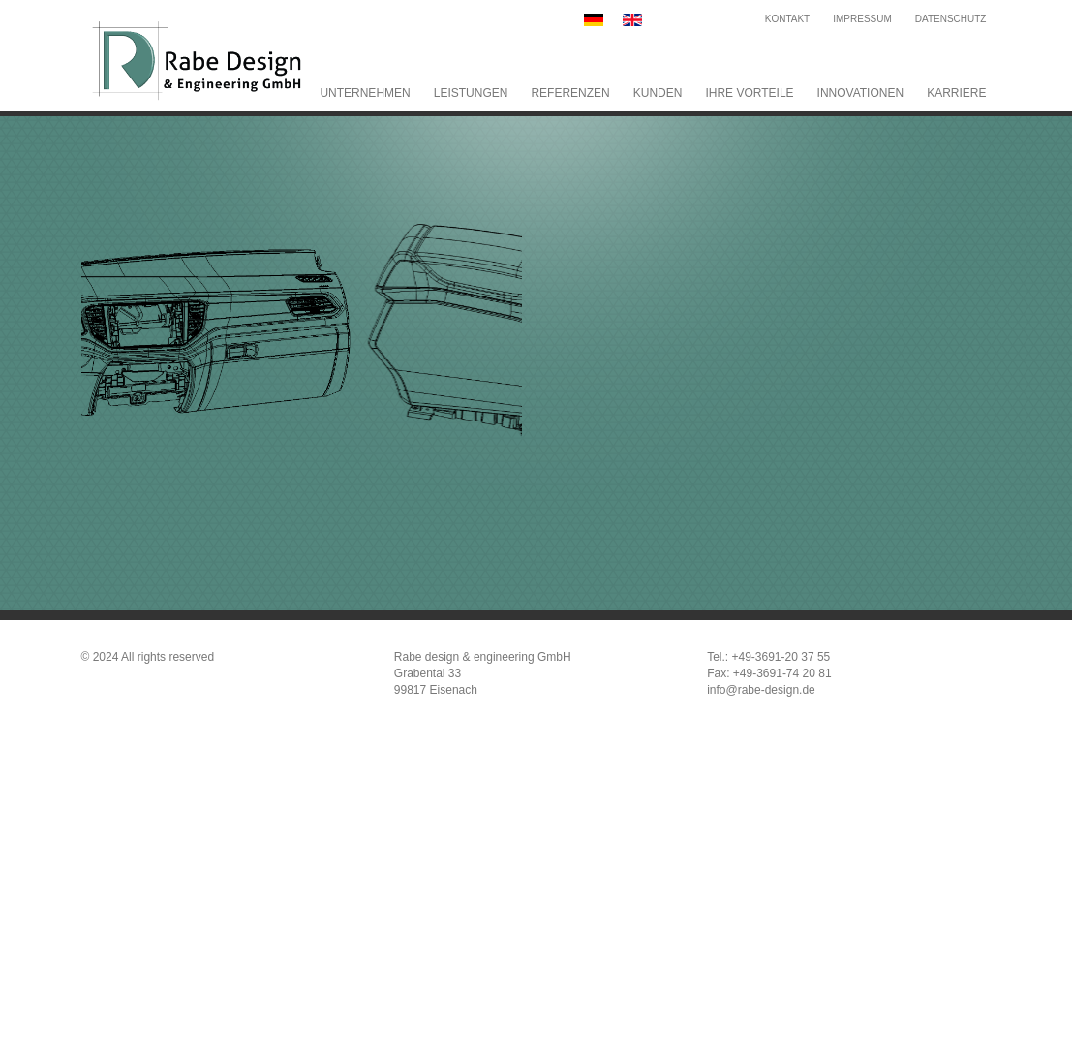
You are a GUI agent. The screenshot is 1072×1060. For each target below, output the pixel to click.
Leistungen (471, 93)
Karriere (956, 93)
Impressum (862, 19)
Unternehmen (365, 93)
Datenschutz (951, 19)
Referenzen (570, 93)
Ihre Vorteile (749, 93)
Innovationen (860, 93)
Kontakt (787, 19)
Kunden (658, 93)
